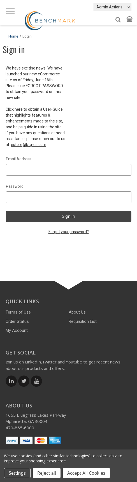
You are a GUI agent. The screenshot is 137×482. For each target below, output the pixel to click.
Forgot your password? (68, 232)
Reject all (46, 473)
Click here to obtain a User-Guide (34, 109)
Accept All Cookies (86, 473)
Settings (17, 473)
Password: (15, 186)
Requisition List (83, 321)
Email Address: (19, 159)
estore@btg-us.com (28, 144)
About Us (77, 312)
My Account (17, 330)
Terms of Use (18, 312)
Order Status (17, 321)
